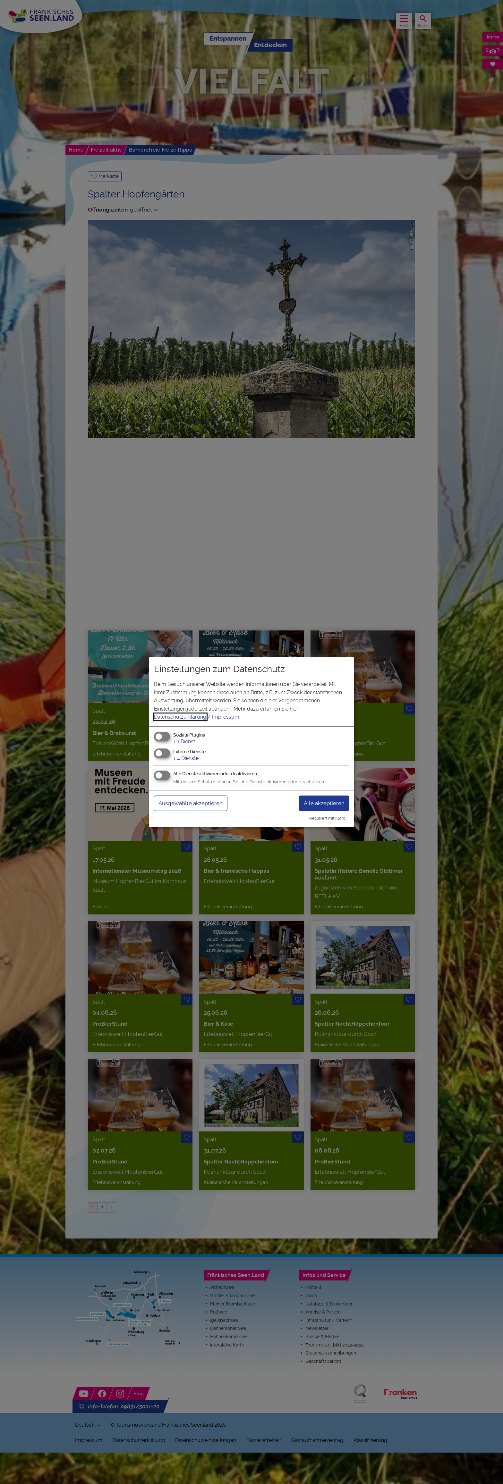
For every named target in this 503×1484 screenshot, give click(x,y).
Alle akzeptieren (323, 803)
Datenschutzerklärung (180, 717)
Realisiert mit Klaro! (327, 818)
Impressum (225, 717)
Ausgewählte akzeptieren (192, 803)
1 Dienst (184, 741)
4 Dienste (186, 758)
